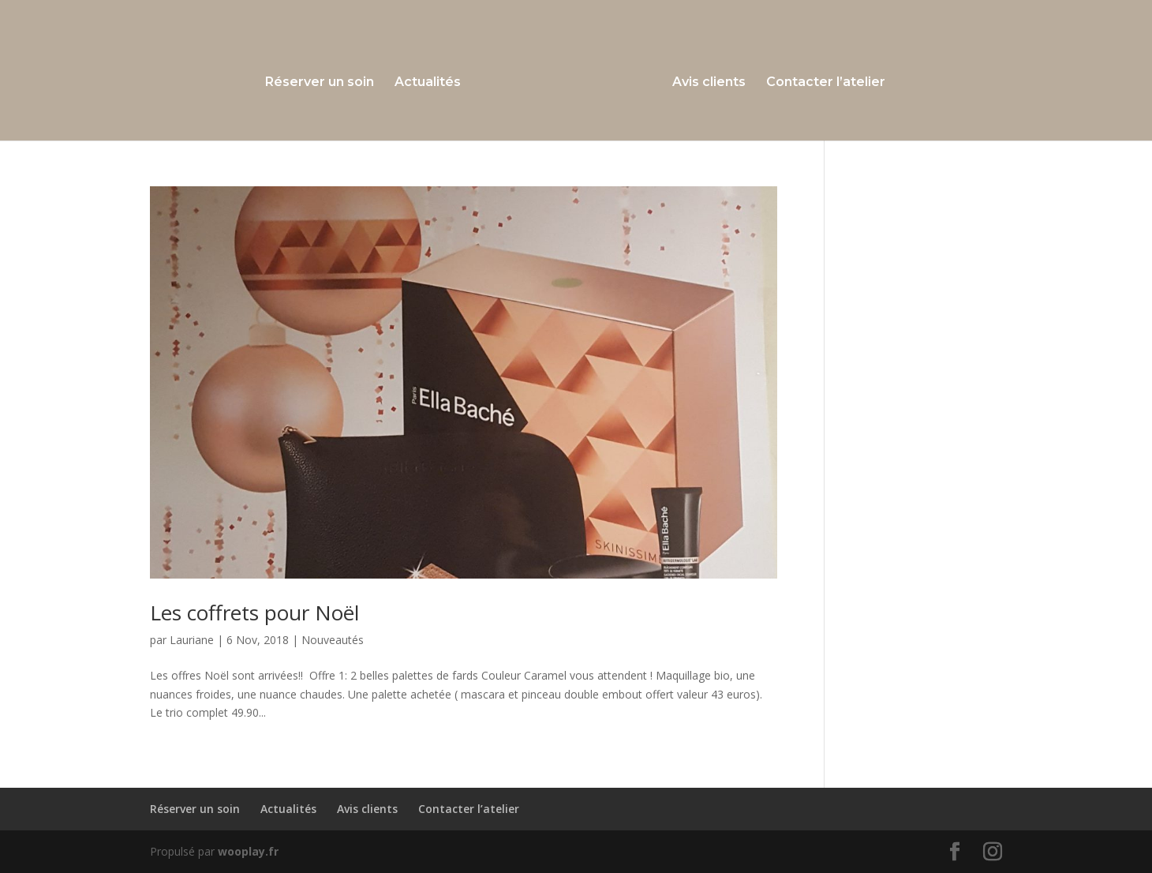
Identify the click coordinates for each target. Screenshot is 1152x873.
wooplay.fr (248, 851)
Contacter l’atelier (825, 83)
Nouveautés (332, 639)
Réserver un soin (319, 83)
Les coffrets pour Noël (254, 612)
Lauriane (192, 639)
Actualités (428, 83)
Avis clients (709, 83)
